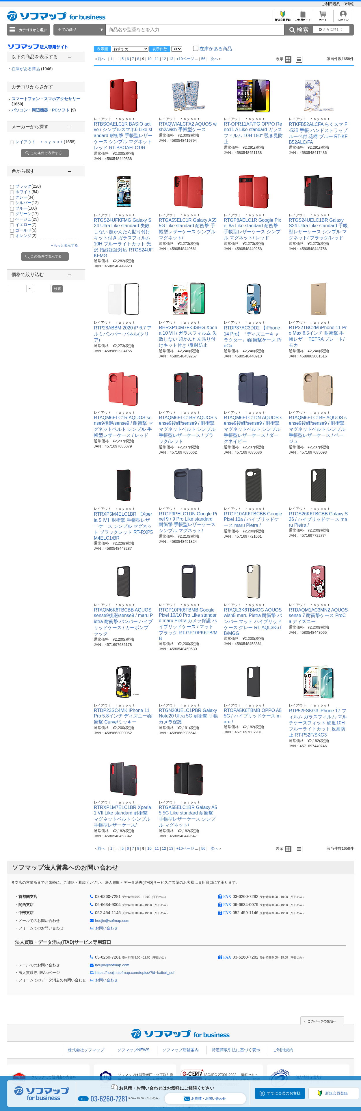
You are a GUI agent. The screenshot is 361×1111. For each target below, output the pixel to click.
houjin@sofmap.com (112, 920)
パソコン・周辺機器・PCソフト (44, 110)
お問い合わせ (106, 928)
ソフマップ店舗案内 (180, 1049)
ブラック (28, 186)
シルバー (27, 202)
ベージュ (27, 219)
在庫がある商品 (32, 68)
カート (323, 18)
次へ (214, 59)
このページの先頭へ (322, 1021)
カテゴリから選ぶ (32, 30)
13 (171, 59)
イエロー (25, 224)
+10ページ (185, 59)
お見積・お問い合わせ (205, 1099)
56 (203, 59)
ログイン (343, 18)
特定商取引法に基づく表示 (236, 1049)
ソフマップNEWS (133, 1049)
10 (149, 59)
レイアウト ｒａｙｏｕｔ (45, 141)
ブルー (26, 208)
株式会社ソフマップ (86, 1049)
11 (157, 59)
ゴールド (25, 230)
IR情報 (348, 4)
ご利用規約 (331, 4)
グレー (25, 197)
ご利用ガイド (302, 18)
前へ (101, 59)
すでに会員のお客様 (284, 1093)
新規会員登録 (282, 18)
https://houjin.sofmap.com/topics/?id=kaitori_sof (134, 972)
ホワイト (27, 191)
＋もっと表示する (64, 245)
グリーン (27, 213)
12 (164, 59)
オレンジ (25, 235)
